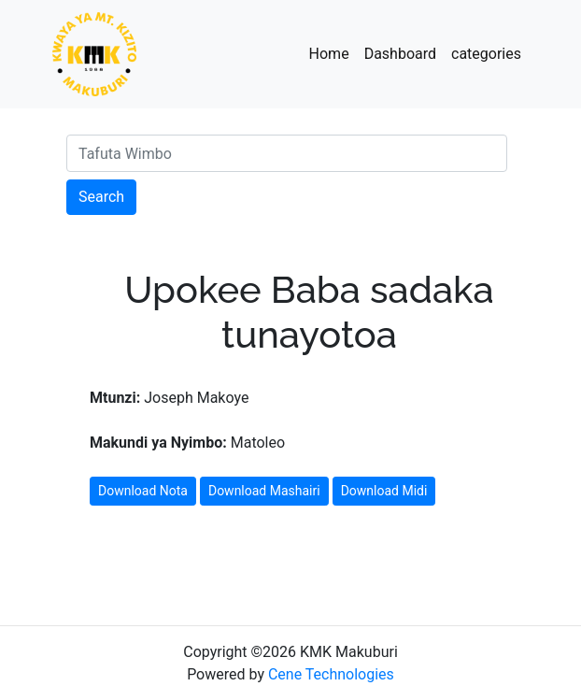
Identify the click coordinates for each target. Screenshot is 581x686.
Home (329, 54)
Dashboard (400, 54)
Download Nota (143, 490)
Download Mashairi (264, 490)
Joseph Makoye (169, 398)
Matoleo (187, 442)
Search (101, 197)
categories (486, 54)
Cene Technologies (331, 674)
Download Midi (384, 490)
